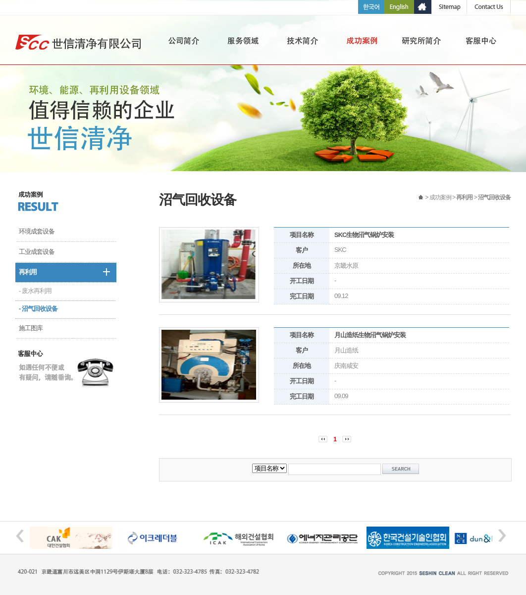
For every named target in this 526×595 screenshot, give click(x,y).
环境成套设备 (36, 231)
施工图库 (31, 328)
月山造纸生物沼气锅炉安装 (370, 335)
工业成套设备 (36, 251)
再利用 (28, 272)
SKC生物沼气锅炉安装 (364, 234)
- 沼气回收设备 (38, 308)
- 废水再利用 (35, 291)
